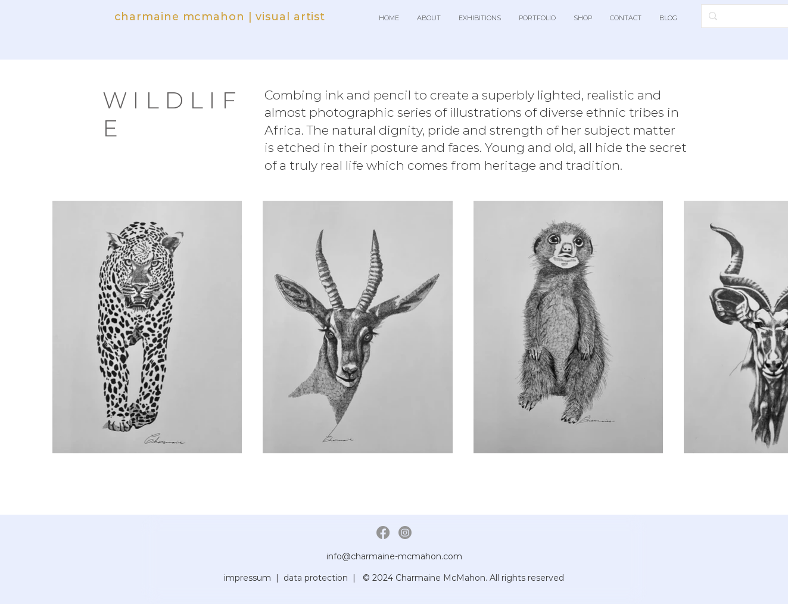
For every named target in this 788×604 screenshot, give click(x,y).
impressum (247, 577)
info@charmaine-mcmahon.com (394, 556)
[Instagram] (405, 532)
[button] (429, 18)
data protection (316, 577)
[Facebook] (383, 532)
